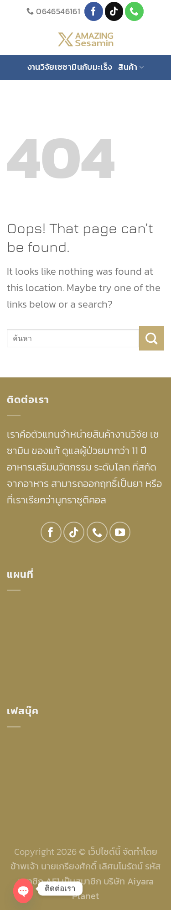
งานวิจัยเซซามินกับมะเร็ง (69, 67)
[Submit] (151, 338)
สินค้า (131, 67)
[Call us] (134, 11)
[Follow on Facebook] (93, 11)
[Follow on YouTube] (119, 532)
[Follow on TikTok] (114, 11)
